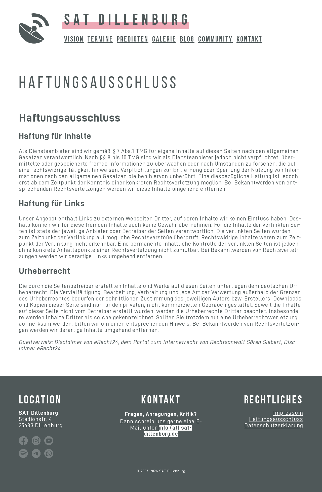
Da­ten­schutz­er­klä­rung (273, 425)
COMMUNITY (215, 40)
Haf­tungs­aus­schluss (276, 419)
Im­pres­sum (288, 413)
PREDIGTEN (132, 40)
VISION (74, 40)
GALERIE (164, 40)
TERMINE (100, 40)
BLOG (187, 40)
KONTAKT (249, 40)
